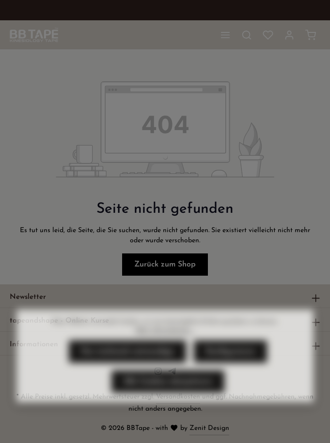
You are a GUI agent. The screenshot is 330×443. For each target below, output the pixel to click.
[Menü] (225, 34)
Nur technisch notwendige (127, 368)
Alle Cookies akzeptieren (168, 398)
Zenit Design (209, 428)
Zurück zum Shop (165, 264)
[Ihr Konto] (289, 34)
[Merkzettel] (268, 34)
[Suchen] (246, 34)
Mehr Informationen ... (164, 347)
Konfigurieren (230, 368)
